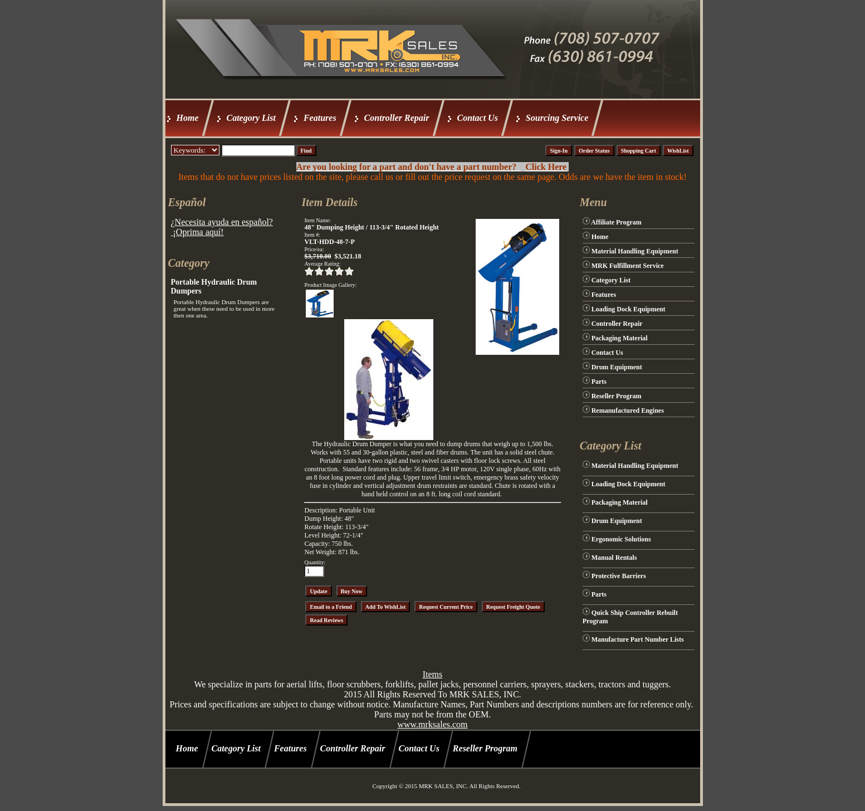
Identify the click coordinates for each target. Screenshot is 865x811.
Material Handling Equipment (635, 251)
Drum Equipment (617, 367)
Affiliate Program (616, 222)
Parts (599, 381)
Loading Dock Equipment (629, 309)
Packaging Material (620, 338)
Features (320, 118)
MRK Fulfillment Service (628, 266)
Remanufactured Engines (628, 410)
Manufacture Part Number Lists (638, 639)
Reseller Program (617, 396)
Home (188, 118)
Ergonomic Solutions (621, 539)
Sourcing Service (557, 118)
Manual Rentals (614, 557)
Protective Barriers (619, 576)
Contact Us (477, 118)
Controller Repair (396, 118)
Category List (251, 118)
